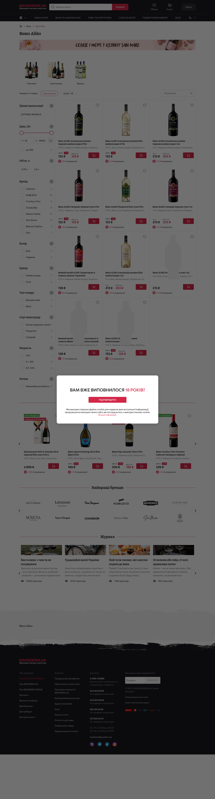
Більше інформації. (107, 416)
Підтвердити (107, 399)
